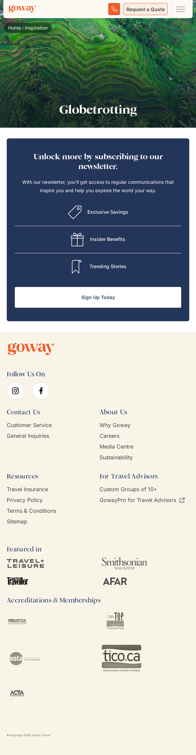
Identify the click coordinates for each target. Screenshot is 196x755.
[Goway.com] (22, 9)
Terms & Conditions (31, 511)
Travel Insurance (27, 489)
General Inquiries (28, 436)
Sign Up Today (98, 297)
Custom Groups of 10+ (128, 489)
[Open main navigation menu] (180, 9)
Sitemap (17, 522)
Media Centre (116, 447)
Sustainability (116, 457)
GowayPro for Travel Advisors (142, 500)
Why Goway (115, 425)
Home (14, 28)
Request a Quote (145, 9)
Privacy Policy (25, 500)
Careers (109, 436)
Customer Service (29, 425)
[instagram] (15, 391)
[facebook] (41, 391)
